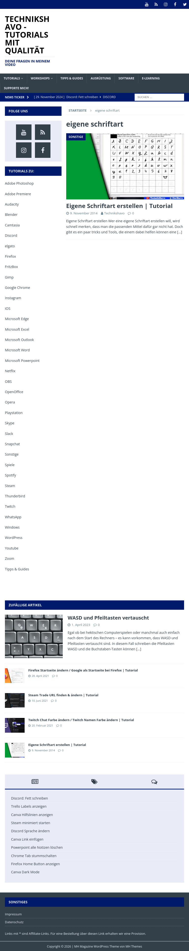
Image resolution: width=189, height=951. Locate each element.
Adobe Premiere (18, 193)
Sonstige (11, 454)
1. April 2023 (81, 624)
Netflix (10, 370)
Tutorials (12, 78)
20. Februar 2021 (42, 725)
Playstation (14, 412)
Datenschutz (14, 922)
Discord (11, 235)
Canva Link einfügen (27, 839)
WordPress (13, 537)
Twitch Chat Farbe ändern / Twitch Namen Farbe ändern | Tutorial (81, 719)
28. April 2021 (40, 675)
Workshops (40, 78)
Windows (12, 527)
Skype (9, 422)
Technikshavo (114, 213)
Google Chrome (17, 287)
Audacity (12, 204)
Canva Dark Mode (25, 871)
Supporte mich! (16, 88)
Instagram (13, 297)
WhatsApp (13, 516)
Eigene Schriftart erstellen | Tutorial (119, 205)
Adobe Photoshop (19, 183)
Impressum (13, 914)
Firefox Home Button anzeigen (35, 863)
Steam (10, 485)
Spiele (10, 464)
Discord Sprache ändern (30, 830)
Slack (9, 433)
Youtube (11, 548)
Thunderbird (15, 495)
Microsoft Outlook (19, 339)
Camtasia (12, 225)
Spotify (10, 475)
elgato (10, 245)
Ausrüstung (101, 78)
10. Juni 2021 (40, 700)
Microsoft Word (17, 349)
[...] (138, 648)
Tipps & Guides (72, 78)
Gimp (9, 277)
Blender (11, 214)
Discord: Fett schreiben (29, 798)
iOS (7, 308)
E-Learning (151, 78)
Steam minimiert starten (30, 822)
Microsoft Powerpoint (22, 360)
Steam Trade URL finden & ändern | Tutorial (63, 695)
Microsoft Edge (17, 318)
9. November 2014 (83, 213)
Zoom (9, 558)
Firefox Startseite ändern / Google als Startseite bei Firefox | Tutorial (83, 670)
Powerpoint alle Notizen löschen (37, 847)
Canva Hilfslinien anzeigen (32, 814)
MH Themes (134, 946)
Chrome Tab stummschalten (34, 855)
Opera (10, 402)
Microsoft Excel (17, 329)
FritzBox (11, 266)
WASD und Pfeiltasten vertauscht (108, 617)
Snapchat (12, 443)
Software (126, 78)
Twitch (10, 506)
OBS (8, 381)
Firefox (10, 256)
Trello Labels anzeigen (29, 806)
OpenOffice (14, 391)
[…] (179, 231)
